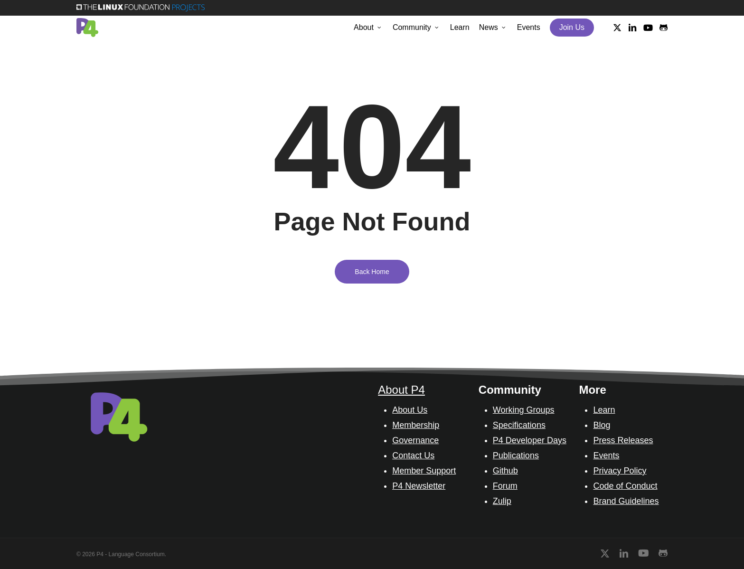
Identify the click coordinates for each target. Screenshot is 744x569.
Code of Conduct (625, 486)
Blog (601, 425)
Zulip (502, 501)
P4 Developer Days (529, 440)
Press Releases (623, 440)
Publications (516, 455)
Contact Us (413, 455)
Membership (415, 425)
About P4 (401, 389)
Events (606, 455)
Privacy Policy (619, 470)
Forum (505, 486)
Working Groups (524, 410)
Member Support (424, 470)
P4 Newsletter (418, 486)
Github (505, 470)
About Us (409, 410)
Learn (604, 410)
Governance (415, 440)
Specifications (519, 425)
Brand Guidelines (626, 501)
